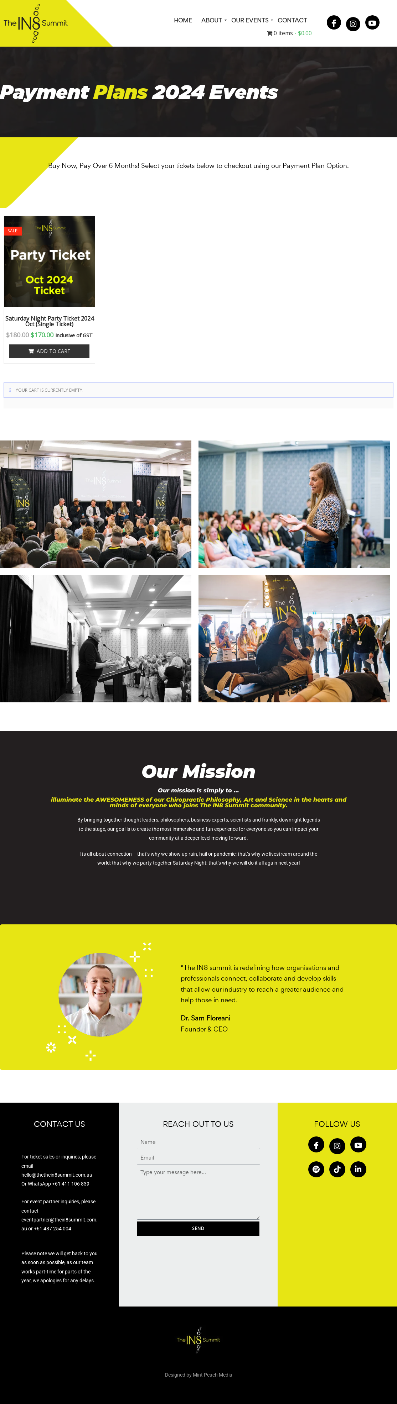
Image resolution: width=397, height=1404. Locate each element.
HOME (183, 20)
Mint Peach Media (212, 1375)
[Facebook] (334, 22)
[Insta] (353, 24)
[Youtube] (372, 22)
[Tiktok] (337, 1169)
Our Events (250, 20)
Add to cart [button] (54, 351)
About (212, 20)
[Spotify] (316, 1169)
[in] (358, 1169)
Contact (292, 20)
